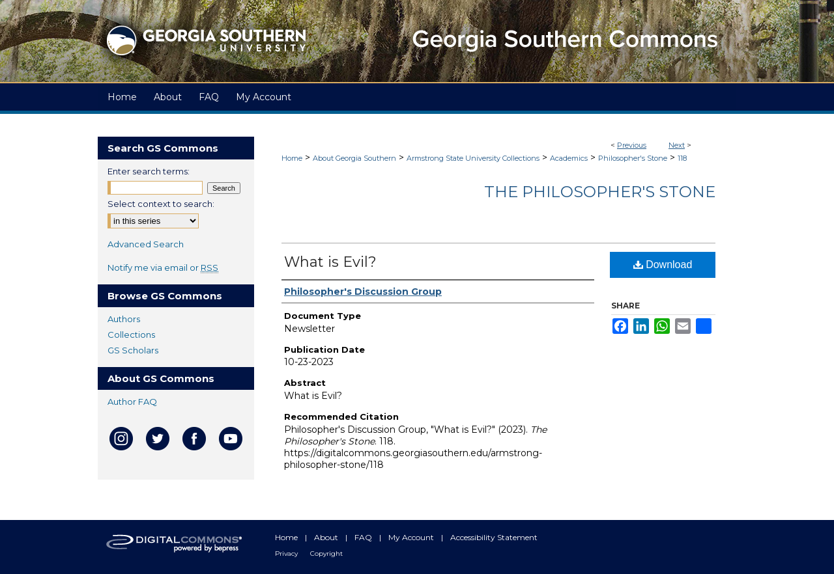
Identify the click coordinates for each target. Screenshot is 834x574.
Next (677, 145)
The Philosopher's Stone (599, 191)
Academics (569, 158)
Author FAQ (132, 401)
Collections (131, 334)
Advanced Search (146, 244)
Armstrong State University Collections (473, 158)
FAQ (364, 537)
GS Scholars (133, 350)
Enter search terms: (149, 171)
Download (663, 264)
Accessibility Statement (494, 537)
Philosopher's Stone (632, 158)
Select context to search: (161, 203)
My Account (412, 537)
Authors (124, 319)
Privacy (287, 553)
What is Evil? (330, 262)
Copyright (326, 553)
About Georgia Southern (354, 158)
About (327, 537)
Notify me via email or (163, 267)
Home (291, 158)
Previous (631, 145)
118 (682, 158)
